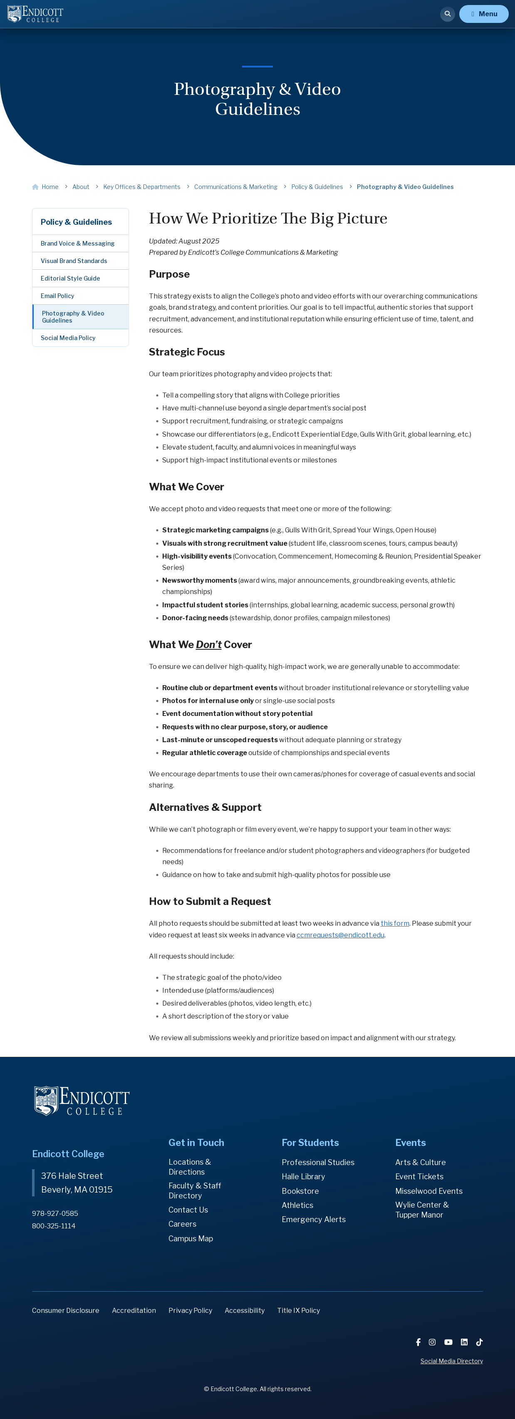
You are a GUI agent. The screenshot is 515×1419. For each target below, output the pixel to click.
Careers (182, 1224)
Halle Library (303, 1176)
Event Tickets (419, 1176)
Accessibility (245, 1311)
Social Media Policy (68, 337)
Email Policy (57, 295)
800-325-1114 (54, 1225)
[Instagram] (434, 1342)
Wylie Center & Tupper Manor (422, 1209)
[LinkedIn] (465, 1342)
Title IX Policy (298, 1311)
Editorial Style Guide (70, 278)
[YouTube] (450, 1342)
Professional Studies (318, 1162)
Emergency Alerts (314, 1219)
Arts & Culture (420, 1162)
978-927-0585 (55, 1213)
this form (395, 923)
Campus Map (190, 1238)
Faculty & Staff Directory (194, 1190)
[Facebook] (420, 1342)
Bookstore (300, 1191)
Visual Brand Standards (74, 260)
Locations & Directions (189, 1167)
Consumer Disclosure (65, 1311)
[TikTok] (479, 1342)
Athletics (297, 1205)
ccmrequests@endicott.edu (340, 935)
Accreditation (134, 1311)
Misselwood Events (429, 1191)
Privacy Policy (190, 1311)
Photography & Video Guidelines (73, 317)
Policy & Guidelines (76, 222)
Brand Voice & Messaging (78, 243)
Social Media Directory (452, 1360)
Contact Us (188, 1209)
